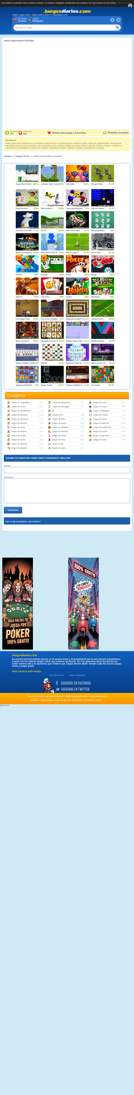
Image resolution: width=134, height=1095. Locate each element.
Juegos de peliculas (101, 423)
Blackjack (95, 297)
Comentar (13, 510)
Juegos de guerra (59, 423)
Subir (98, 700)
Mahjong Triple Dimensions (75, 363)
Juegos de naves (100, 419)
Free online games (56, 675)
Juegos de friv (22, 156)
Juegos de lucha (99, 402)
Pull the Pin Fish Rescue (50, 253)
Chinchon (45, 297)
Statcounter (4, 705)
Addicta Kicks (97, 319)
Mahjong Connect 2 (74, 319)
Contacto (34, 700)
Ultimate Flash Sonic (50, 184)
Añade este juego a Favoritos (66, 132)
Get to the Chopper (49, 319)
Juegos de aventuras (19, 419)
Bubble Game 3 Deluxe (75, 341)
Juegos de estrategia (60, 407)
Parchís (19, 275)
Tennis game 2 (72, 253)
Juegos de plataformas (102, 427)
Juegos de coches (18, 436)
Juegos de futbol (59, 419)
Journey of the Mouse (25, 230)
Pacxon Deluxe (97, 208)
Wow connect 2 (22, 341)
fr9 (53, 411)
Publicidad (89, 700)
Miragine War (97, 184)
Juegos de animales (19, 415)
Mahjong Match (98, 230)
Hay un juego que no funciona (69, 700)
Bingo (93, 275)
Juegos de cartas (18, 427)
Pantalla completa (115, 133)
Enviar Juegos (47, 700)
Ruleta (69, 297)
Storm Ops (96, 253)
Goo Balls (70, 184)
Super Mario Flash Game (25, 184)
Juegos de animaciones (20, 411)
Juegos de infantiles (60, 431)
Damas (44, 363)
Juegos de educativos (61, 402)
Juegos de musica (100, 415)
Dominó (44, 275)
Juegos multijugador (101, 411)
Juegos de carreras (19, 423)
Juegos (37, 20)
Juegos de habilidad (60, 427)
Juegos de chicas (59, 436)
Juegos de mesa (59, 440)
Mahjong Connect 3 (49, 341)
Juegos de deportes (19, 444)
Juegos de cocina (18, 440)
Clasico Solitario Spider (75, 385)
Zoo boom (95, 385)
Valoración (14, 132)
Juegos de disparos (19, 448)
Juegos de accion (18, 407)
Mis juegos (23, 20)
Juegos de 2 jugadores (20, 402)
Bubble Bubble (97, 341)
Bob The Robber (73, 230)
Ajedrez (19, 297)
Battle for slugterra (24, 253)
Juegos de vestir (99, 440)
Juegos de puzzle (100, 431)
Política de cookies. (125, 3)
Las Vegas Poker (23, 319)
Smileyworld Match (24, 385)
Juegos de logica (59, 448)
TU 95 (43, 230)
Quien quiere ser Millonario (100, 363)
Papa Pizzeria (22, 208)
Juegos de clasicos (19, 431)
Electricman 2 (47, 208)
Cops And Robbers (74, 208)
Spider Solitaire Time (25, 363)
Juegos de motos (100, 407)
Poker (68, 275)
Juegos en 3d (57, 444)
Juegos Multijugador (77, 675)
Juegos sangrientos (101, 436)
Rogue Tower (46, 385)
